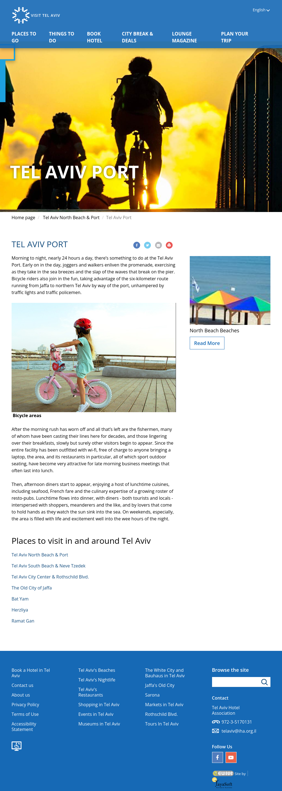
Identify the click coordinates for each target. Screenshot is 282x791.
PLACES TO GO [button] (28, 37)
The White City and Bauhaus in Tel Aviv (165, 673)
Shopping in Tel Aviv (99, 705)
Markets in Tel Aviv (164, 705)
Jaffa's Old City (159, 685)
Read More (207, 343)
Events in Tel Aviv (95, 714)
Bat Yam (20, 599)
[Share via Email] (158, 245)
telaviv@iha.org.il (239, 731)
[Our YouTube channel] (231, 757)
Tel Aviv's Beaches (96, 670)
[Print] (169, 245)
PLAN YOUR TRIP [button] (238, 37)
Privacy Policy (25, 705)
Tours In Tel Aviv (161, 724)
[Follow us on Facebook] (217, 757)
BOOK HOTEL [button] (102, 37)
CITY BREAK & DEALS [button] (141, 37)
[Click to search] (265, 682)
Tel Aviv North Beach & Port (71, 217)
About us (21, 695)
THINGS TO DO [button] (65, 37)
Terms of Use (25, 714)
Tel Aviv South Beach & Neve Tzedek (48, 566)
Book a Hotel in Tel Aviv (31, 673)
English (259, 10)
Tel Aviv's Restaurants (90, 692)
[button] (267, 33)
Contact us (22, 685)
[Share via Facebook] (136, 245)
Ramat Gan (23, 621)
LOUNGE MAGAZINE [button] (194, 37)
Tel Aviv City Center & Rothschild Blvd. (50, 577)
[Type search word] (241, 682)
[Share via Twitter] (147, 245)
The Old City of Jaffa (32, 588)
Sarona (152, 695)
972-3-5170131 (237, 722)
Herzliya (20, 610)
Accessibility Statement (24, 726)
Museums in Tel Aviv (99, 724)
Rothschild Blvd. (161, 714)
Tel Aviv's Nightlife (96, 680)
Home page (23, 217)
